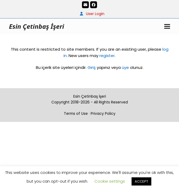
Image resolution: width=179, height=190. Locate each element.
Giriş (92, 67)
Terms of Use (76, 113)
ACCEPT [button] (141, 181)
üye (125, 67)
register (107, 55)
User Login (95, 13)
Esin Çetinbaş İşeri (36, 26)
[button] (167, 26)
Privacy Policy (103, 113)
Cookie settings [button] (109, 181)
